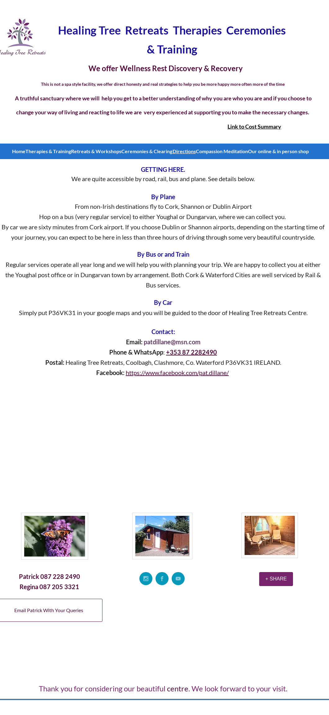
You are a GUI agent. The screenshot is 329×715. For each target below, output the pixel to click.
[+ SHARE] (276, 579)
